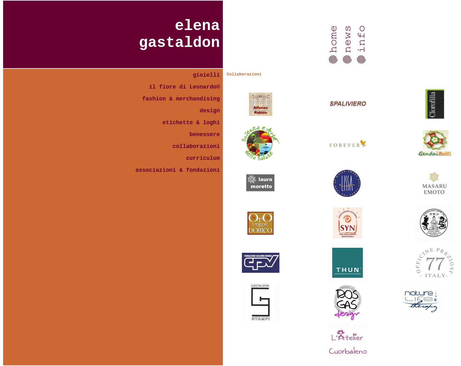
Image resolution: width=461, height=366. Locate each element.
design (210, 111)
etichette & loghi (191, 122)
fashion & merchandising (181, 99)
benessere (204, 134)
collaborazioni (196, 146)
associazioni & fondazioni (177, 170)
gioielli (206, 75)
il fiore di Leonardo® (184, 87)
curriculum (203, 158)
